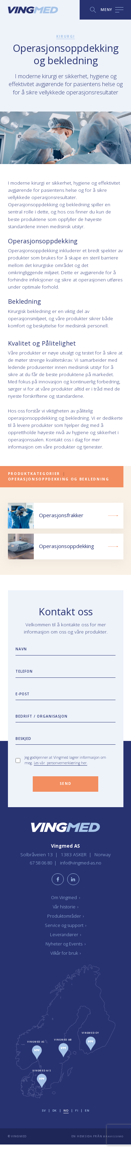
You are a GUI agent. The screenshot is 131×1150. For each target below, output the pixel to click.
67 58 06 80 (40, 867)
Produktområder (65, 921)
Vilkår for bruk (65, 958)
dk (54, 1116)
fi (77, 1116)
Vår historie (66, 912)
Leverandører (65, 940)
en (87, 1116)
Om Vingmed (65, 903)
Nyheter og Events (66, 949)
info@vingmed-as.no (82, 867)
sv (43, 1116)
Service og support (66, 931)
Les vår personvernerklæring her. (61, 766)
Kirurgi (65, 36)
